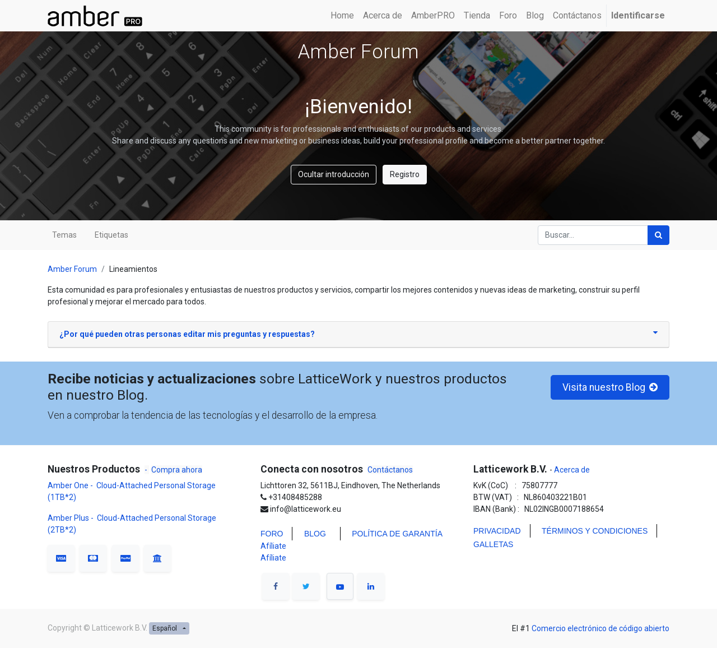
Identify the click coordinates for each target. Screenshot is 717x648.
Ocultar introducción (333, 174)
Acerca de (571, 469)
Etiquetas (111, 234)
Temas (64, 234)
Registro (405, 174)
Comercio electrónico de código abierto (600, 628)
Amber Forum (72, 269)
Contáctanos (390, 469)
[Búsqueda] (658, 235)
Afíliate (273, 545)
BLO (312, 533)
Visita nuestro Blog (610, 387)
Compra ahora (176, 469)
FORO (271, 533)
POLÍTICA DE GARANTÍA (397, 533)
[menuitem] (342, 15)
